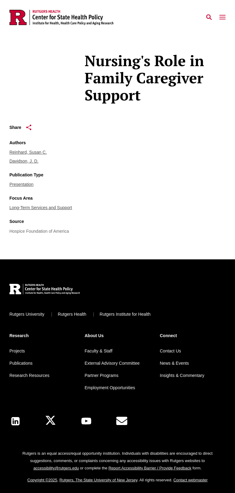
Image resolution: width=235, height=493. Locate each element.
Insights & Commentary (182, 375)
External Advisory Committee (112, 363)
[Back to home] (49, 290)
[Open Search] (209, 17)
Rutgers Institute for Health (125, 314)
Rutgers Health (72, 314)
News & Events (174, 363)
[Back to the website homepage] (61, 17)
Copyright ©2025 (42, 480)
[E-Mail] (121, 421)
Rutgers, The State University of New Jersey (98, 480)
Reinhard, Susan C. (28, 152)
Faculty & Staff (98, 350)
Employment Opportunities (109, 387)
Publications (21, 363)
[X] (50, 421)
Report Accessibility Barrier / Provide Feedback (149, 468)
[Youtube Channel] (86, 421)
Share (20, 127)
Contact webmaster (190, 480)
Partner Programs (101, 375)
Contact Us (170, 350)
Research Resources (29, 375)
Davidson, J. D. (24, 161)
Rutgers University (26, 314)
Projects (17, 350)
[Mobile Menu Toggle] (222, 17)
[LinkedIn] (15, 421)
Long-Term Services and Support (40, 207)
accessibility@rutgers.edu (56, 468)
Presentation (21, 184)
